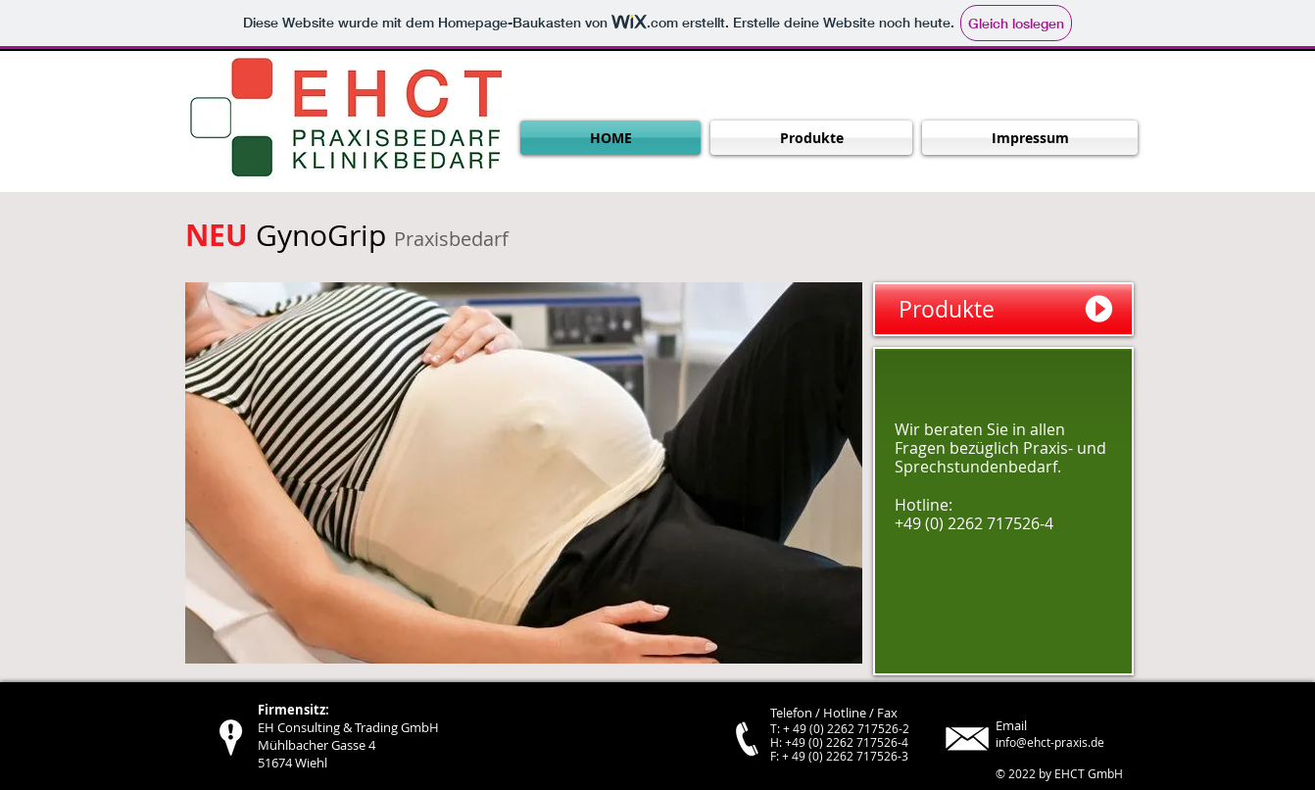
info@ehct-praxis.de (1050, 742)
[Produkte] (1003, 309)
